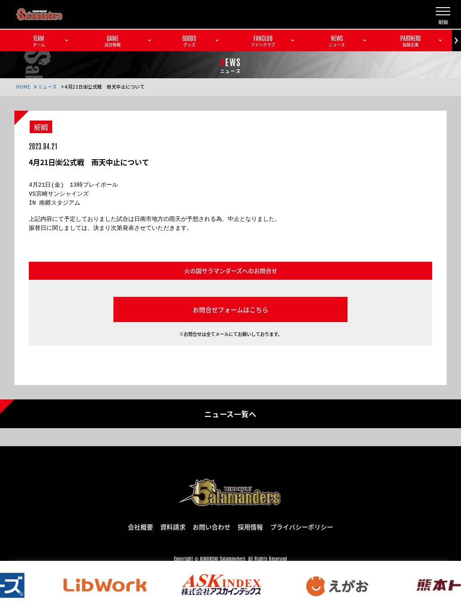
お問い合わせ (211, 526)
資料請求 (172, 526)
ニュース (47, 86)
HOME (23, 86)
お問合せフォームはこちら (230, 309)
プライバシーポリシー (301, 526)
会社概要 (140, 526)
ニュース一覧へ (230, 413)
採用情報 (250, 526)
